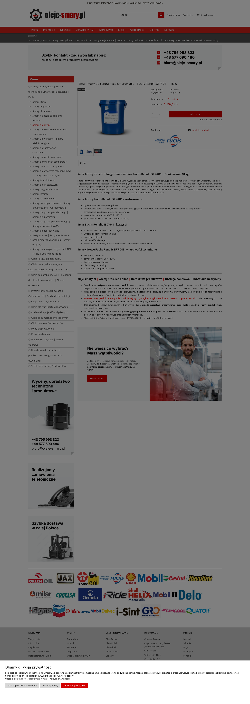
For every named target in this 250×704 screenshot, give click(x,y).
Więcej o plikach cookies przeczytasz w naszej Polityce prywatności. (37, 678)
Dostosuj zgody (50, 685)
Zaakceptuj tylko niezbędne (22, 685)
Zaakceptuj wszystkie (74, 685)
